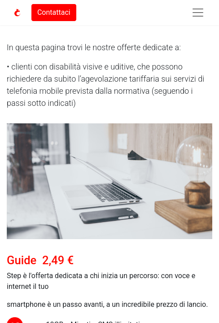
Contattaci (53, 12)
